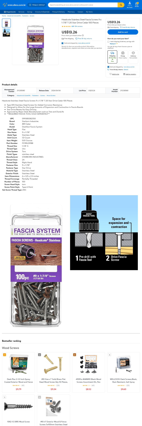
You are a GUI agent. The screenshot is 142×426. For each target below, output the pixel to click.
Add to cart (123, 32)
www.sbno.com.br (84, 43)
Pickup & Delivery (58, 12)
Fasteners (25, 16)
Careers (80, 12)
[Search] (121, 4)
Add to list (114, 74)
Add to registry (129, 74)
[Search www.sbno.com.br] (83, 4)
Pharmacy (71, 12)
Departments (10, 12)
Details (126, 69)
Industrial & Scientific (14, 16)
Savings (29, 12)
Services (21, 12)
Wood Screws (51, 95)
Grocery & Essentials (42, 12)
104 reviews (78, 26)
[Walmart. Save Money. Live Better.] (14, 5)
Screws (32, 16)
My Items (89, 12)
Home (4, 16)
